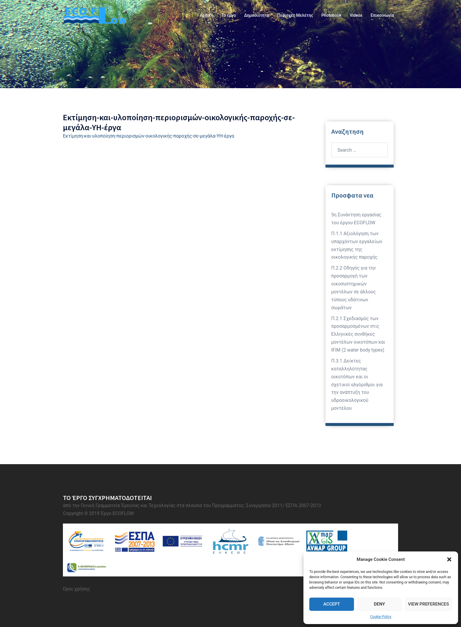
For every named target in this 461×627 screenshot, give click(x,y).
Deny (379, 604)
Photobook (331, 15)
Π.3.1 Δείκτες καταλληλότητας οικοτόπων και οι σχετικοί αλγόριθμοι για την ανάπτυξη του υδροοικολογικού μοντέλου (357, 384)
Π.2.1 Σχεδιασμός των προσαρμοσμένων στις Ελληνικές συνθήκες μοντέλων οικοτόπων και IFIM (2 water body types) (358, 334)
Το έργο (228, 15)
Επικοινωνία (382, 15)
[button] (449, 559)
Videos (356, 15)
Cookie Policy (380, 617)
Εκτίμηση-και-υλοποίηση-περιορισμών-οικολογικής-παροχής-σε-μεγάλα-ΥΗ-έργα (148, 136)
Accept (331, 604)
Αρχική (206, 15)
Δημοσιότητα (256, 15)
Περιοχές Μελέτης (295, 15)
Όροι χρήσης (76, 589)
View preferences (428, 604)
